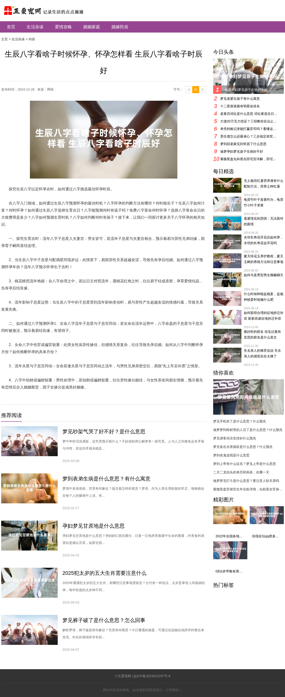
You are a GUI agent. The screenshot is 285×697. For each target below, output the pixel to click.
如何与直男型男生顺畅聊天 (263, 275)
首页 (11, 27)
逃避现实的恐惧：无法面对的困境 (263, 221)
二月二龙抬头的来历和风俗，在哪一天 (241, 472)
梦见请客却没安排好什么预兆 (234, 438)
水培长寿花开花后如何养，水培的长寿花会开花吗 (263, 240)
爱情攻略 (63, 27)
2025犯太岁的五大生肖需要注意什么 (104, 573)
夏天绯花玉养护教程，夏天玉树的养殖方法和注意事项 (263, 259)
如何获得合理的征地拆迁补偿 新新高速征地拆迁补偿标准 (263, 316)
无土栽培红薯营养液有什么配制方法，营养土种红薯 (263, 183)
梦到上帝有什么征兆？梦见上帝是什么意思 (244, 464)
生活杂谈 (35, 27)
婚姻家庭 (91, 27)
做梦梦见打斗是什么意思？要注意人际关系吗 (246, 481)
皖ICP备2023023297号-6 (152, 676)
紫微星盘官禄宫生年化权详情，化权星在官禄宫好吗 (248, 489)
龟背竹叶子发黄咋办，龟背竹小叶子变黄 (263, 202)
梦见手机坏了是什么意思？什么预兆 (239, 421)
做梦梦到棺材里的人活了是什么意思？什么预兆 (247, 430)
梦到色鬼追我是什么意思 (231, 455)
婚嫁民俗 (119, 27)
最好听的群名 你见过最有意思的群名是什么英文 (262, 334)
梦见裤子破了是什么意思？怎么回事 (103, 620)
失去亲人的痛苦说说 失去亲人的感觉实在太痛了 (262, 353)
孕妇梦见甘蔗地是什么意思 (93, 526)
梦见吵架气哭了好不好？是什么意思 (103, 431)
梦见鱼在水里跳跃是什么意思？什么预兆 (243, 447)
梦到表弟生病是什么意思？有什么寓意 (106, 479)
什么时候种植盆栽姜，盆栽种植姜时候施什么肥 (263, 296)
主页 (4, 39)
